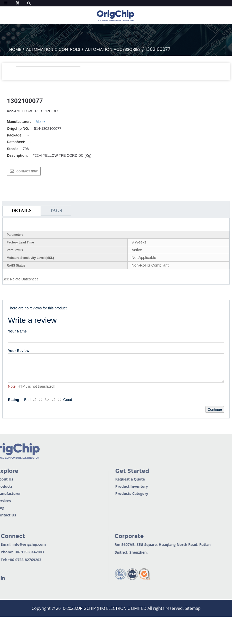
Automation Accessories (113, 49)
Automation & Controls (53, 49)
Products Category (114, 493)
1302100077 (157, 49)
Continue (215, 409)
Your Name (17, 331)
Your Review (18, 351)
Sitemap (193, 608)
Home (15, 49)
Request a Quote (112, 479)
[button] (18, 73)
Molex (40, 122)
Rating (13, 400)
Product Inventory (114, 486)
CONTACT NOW (27, 171)
